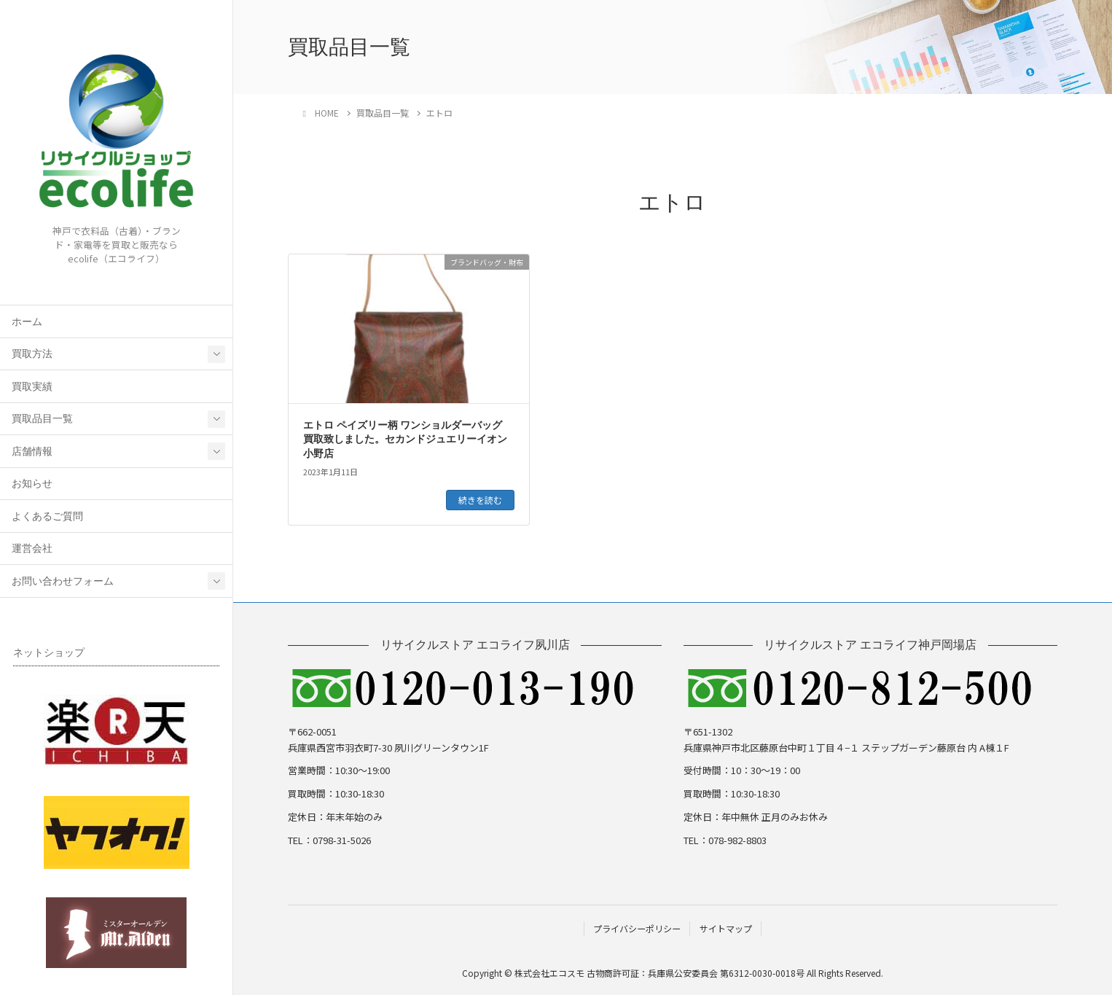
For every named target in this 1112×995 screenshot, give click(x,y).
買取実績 (32, 386)
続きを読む (480, 499)
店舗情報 (32, 451)
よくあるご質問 (47, 516)
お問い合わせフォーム (63, 581)
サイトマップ (726, 928)
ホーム (27, 321)
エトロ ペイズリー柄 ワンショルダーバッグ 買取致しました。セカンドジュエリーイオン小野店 (405, 439)
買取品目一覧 (42, 418)
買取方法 (32, 353)
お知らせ (32, 483)
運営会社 (32, 548)
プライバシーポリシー (637, 928)
